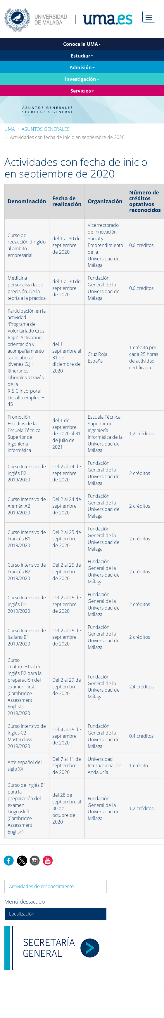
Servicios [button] (82, 91)
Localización (21, 914)
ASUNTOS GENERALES (46, 129)
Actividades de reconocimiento (41, 886)
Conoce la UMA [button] (82, 44)
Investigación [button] (82, 79)
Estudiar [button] (82, 56)
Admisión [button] (82, 67)
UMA (9, 129)
